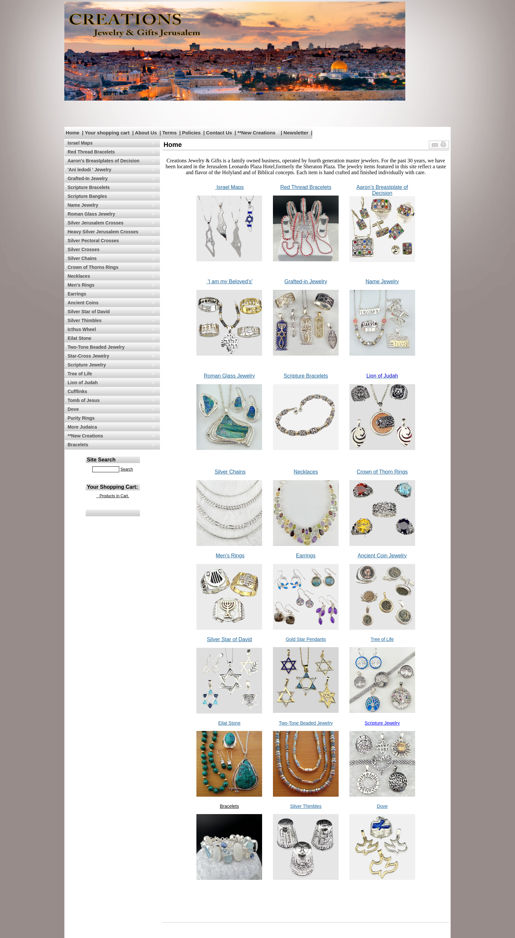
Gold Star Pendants (306, 639)
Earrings (77, 293)
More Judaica (82, 427)
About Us (146, 132)
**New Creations (256, 132)
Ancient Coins (83, 302)
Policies (191, 132)
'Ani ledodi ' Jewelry (89, 169)
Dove (73, 409)
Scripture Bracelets (89, 187)
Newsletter (295, 132)
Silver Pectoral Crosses (93, 240)
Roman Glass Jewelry (91, 214)
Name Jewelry (83, 205)
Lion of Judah (83, 382)
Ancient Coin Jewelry (382, 555)
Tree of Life (80, 373)
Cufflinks (77, 391)
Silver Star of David (89, 311)
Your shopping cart (107, 132)
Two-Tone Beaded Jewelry (96, 347)
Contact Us (219, 132)
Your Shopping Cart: (112, 487)
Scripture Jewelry (87, 364)
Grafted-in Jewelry (305, 281)
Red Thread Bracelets (91, 151)
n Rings (399, 472)
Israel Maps (80, 143)
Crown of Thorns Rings (93, 267)
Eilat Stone (79, 338)
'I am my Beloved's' (229, 281)
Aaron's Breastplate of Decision (382, 190)
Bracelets (78, 444)
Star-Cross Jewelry (88, 356)
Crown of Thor (373, 472)
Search (127, 469)
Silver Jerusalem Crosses (95, 222)
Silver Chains (82, 258)
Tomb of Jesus (84, 400)
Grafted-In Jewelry (88, 178)
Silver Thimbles (84, 320)
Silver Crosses (84, 249)
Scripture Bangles (87, 196)
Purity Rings (81, 418)
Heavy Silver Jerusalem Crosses (103, 231)
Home (72, 132)
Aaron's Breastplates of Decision (104, 160)
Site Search (101, 459)
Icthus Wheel (82, 329)
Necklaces (79, 276)
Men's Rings (81, 285)
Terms (169, 132)
